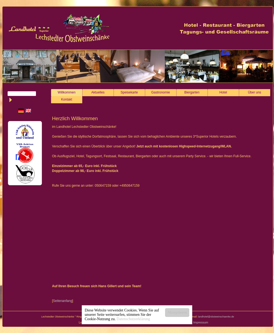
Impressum (200, 322)
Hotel (223, 92)
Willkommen (66, 92)
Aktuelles (98, 92)
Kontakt (66, 99)
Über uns (254, 92)
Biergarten (191, 92)
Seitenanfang (62, 301)
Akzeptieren (177, 312)
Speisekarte (129, 92)
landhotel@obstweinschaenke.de (216, 316)
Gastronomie (160, 92)
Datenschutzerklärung (133, 319)
